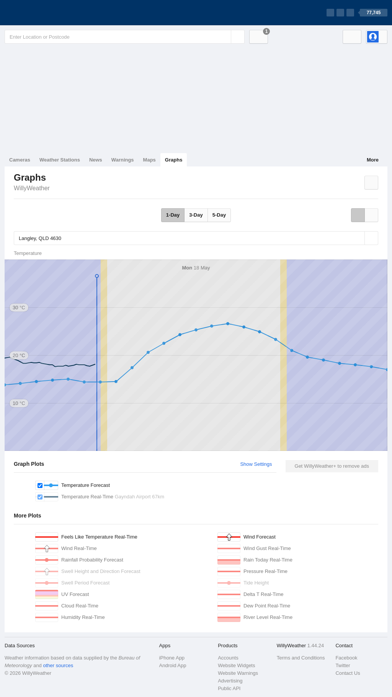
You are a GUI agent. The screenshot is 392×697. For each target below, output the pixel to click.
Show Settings (256, 464)
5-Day (219, 215)
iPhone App (172, 658)
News (95, 160)
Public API (229, 688)
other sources (58, 665)
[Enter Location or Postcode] (125, 37)
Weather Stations (59, 160)
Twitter (342, 665)
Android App (172, 665)
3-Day (196, 215)
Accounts (228, 658)
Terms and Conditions (301, 658)
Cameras (19, 160)
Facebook (346, 658)
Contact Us (347, 673)
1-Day (173, 215)
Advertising (230, 681)
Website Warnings (238, 673)
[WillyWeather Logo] (41, 13)
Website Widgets (236, 665)
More (373, 160)
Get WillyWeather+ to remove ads (332, 466)
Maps (149, 160)
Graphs (174, 160)
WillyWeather (32, 188)
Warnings (122, 160)
